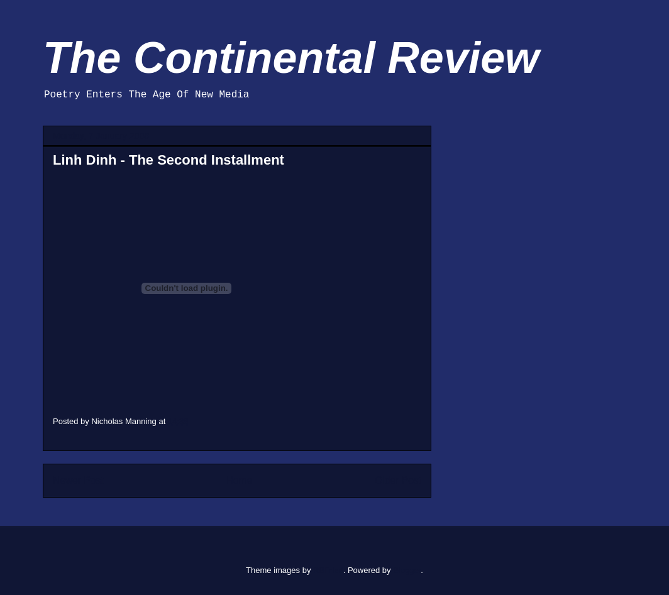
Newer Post (78, 480)
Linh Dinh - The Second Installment (168, 160)
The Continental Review (291, 57)
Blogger (407, 570)
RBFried (328, 570)
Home (239, 480)
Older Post (398, 480)
